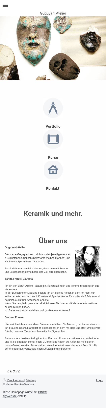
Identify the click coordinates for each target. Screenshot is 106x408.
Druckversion (13, 380)
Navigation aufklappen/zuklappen (53, 5)
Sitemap (31, 380)
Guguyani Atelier (53, 13)
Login (99, 380)
